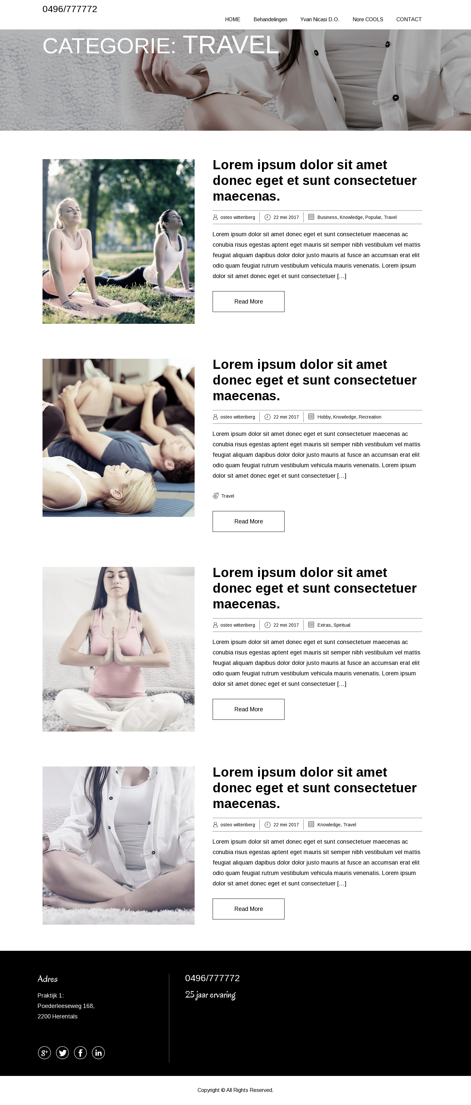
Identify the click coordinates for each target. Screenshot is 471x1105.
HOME (232, 19)
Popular (373, 217)
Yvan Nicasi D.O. (320, 19)
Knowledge (351, 217)
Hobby (324, 417)
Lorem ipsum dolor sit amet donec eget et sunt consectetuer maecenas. (315, 180)
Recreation (370, 417)
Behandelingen (270, 19)
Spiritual (342, 625)
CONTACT (409, 19)
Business (327, 217)
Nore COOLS (368, 19)
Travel (390, 217)
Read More (249, 301)
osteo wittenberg (237, 217)
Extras (324, 625)
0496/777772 (70, 9)
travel (227, 496)
